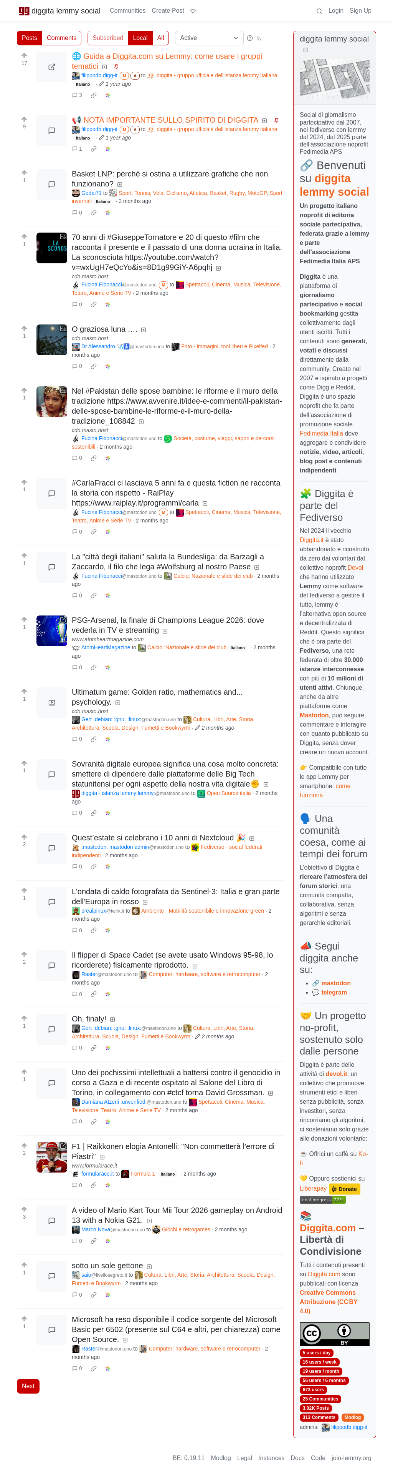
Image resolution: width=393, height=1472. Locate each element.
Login (336, 10)
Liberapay (313, 1188)
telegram (334, 992)
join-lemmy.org (352, 1458)
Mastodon (314, 715)
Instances (271, 1458)
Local (140, 38)
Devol (355, 567)
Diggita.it (312, 540)
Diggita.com (328, 1228)
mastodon (335, 983)
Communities (127, 10)
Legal (244, 1458)
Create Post (168, 10)
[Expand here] (51, 248)
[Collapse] (306, 50)
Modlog (353, 1417)
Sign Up (361, 10)
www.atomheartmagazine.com (108, 639)
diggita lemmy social (59, 11)
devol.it (336, 1074)
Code (318, 1458)
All (160, 38)
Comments (61, 38)
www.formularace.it (94, 1166)
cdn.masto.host (90, 276)
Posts (29, 38)
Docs (298, 1458)
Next (28, 1386)
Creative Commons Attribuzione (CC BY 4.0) (328, 1301)
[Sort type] (209, 38)
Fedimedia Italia (321, 433)
